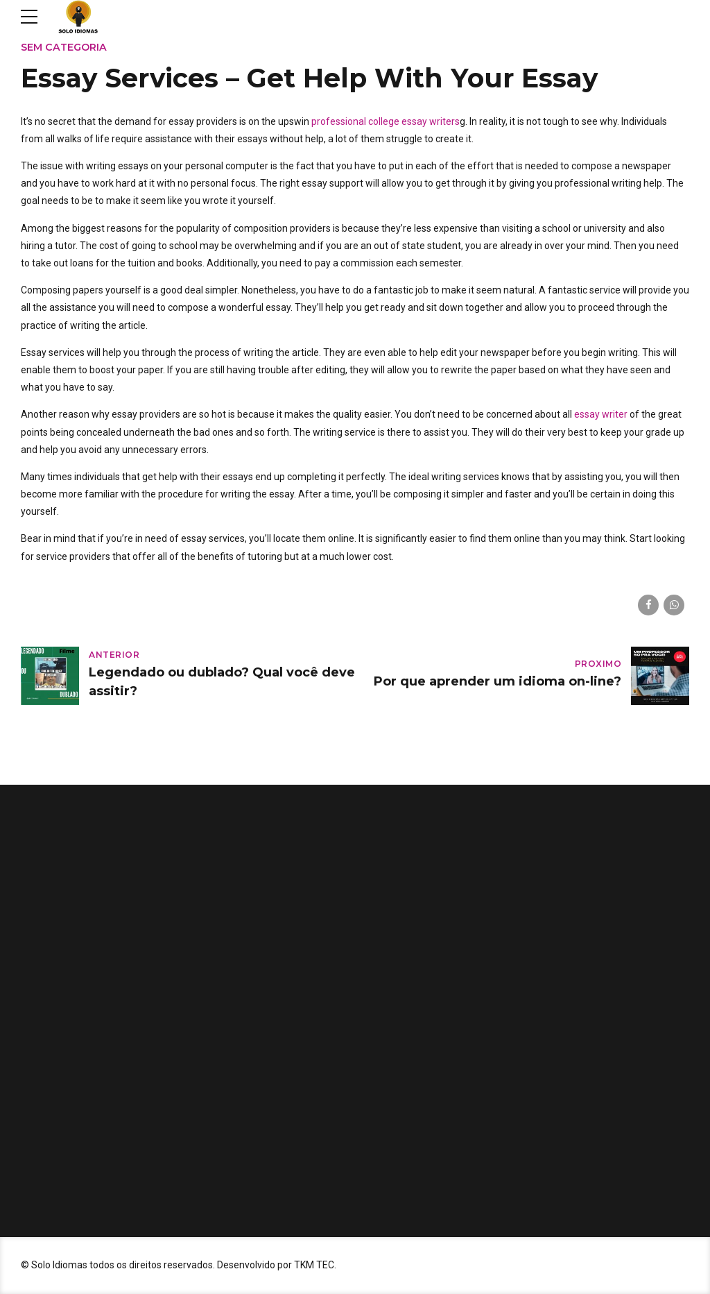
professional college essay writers (385, 121)
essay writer (600, 414)
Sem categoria (64, 47)
